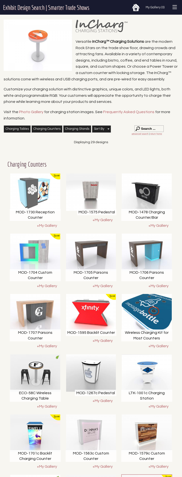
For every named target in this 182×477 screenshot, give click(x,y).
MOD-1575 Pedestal (97, 212)
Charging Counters (47, 128)
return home (156, 134)
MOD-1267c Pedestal (95, 393)
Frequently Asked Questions (129, 112)
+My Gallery (47, 226)
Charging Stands (77, 128)
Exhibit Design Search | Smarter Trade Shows (46, 7)
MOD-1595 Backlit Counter (91, 333)
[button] (101, 129)
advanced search (140, 134)
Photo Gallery (31, 112)
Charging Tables (17, 128)
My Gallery (155, 7)
